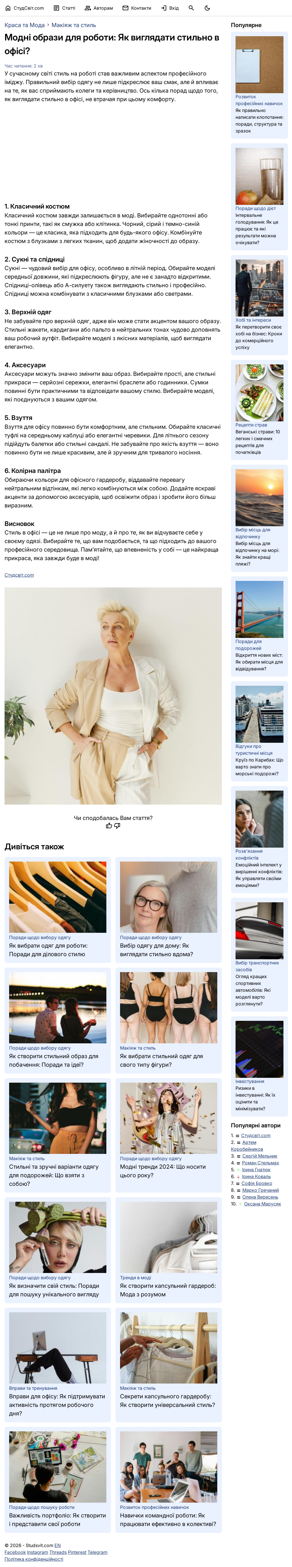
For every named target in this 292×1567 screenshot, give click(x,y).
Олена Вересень (260, 1197)
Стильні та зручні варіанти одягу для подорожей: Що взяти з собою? (54, 1175)
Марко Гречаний (260, 1190)
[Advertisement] (113, 152)
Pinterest (77, 1552)
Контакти (136, 8)
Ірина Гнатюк (256, 1169)
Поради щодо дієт (256, 208)
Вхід (169, 8)
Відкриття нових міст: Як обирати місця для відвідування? (259, 662)
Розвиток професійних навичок (154, 1507)
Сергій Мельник (259, 1156)
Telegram (98, 1552)
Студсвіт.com (256, 1135)
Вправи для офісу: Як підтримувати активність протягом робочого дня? (57, 1405)
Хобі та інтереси (253, 320)
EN (57, 1545)
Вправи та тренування (33, 1388)
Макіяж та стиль (74, 25)
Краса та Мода (25, 25)
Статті (64, 8)
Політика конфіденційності (34, 1559)
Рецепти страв (251, 425)
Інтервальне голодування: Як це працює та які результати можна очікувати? (257, 228)
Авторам (98, 8)
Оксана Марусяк (262, 1204)
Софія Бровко (257, 1183)
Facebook (15, 1552)
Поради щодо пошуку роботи (41, 1507)
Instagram (37, 1552)
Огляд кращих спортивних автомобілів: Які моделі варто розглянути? (253, 990)
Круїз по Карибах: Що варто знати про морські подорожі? (259, 766)
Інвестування (250, 1081)
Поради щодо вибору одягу (40, 937)
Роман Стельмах (260, 1163)
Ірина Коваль (256, 1176)
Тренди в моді (135, 1277)
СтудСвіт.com (24, 8)
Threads (58, 1552)
